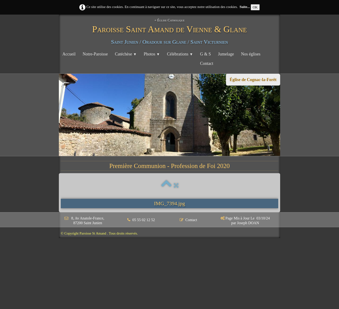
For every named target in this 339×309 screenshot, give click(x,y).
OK (255, 7)
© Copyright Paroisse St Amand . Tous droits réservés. (99, 233)
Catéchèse (126, 54)
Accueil (69, 54)
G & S (205, 54)
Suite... (245, 7)
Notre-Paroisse (95, 54)
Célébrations (180, 54)
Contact (206, 63)
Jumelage (226, 54)
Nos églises (251, 54)
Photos (152, 54)
